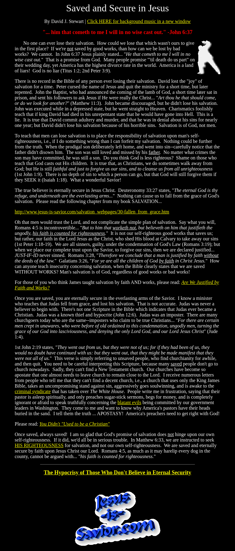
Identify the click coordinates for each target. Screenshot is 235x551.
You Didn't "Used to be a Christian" (74, 424)
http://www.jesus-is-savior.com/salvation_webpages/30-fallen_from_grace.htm (92, 211)
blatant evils (129, 402)
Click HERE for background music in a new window (139, 21)
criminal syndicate (33, 391)
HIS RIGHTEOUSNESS (39, 445)
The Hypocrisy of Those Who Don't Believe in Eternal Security (117, 472)
